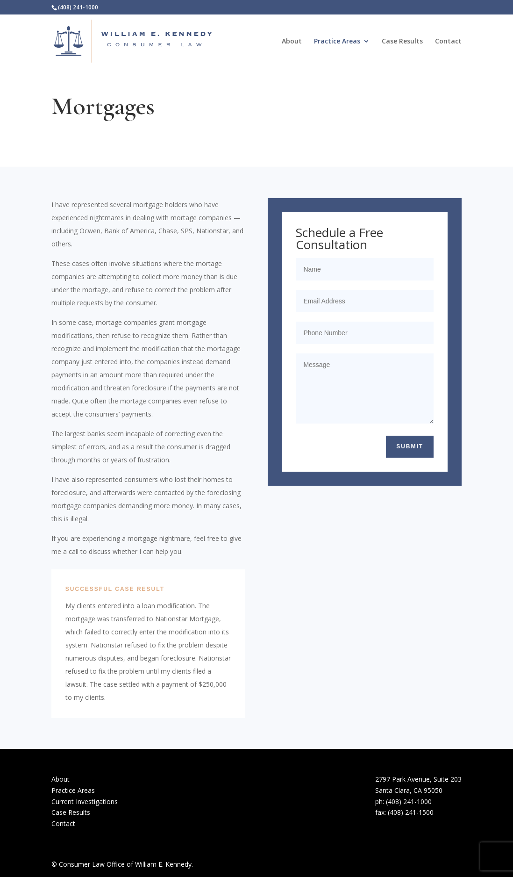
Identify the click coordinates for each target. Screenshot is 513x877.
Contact (448, 41)
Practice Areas (337, 41)
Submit (409, 446)
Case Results (402, 41)
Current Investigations (84, 801)
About (292, 41)
